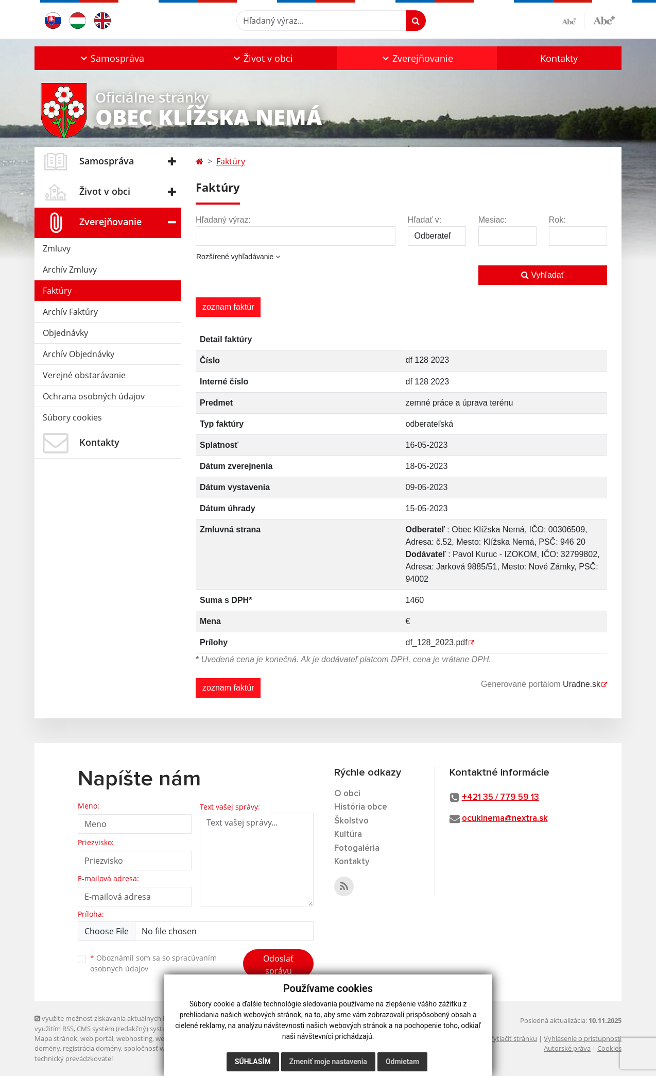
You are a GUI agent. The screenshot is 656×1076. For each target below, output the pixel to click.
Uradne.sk (581, 684)
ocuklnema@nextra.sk (505, 818)
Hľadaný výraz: (223, 219)
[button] (110, 58)
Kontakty (559, 58)
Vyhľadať (542, 275)
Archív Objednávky (78, 354)
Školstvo (351, 821)
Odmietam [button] (402, 1061)
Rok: (557, 219)
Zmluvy (57, 248)
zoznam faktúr (228, 306)
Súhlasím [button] (253, 1061)
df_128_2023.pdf (437, 642)
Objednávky (65, 333)
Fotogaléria (356, 848)
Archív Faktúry (70, 311)
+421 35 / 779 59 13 (500, 797)
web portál (96, 1038)
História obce (360, 807)
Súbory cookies (72, 417)
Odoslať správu (278, 965)
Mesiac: (492, 219)
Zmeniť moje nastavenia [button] (328, 1061)
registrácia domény (92, 1048)
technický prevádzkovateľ (73, 1058)
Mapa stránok (55, 1038)
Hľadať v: (425, 219)
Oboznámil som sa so (153, 963)
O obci (347, 793)
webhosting (134, 1038)
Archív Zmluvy (70, 269)
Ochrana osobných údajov (94, 396)
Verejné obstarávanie (84, 375)
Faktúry (57, 290)
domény (47, 1048)
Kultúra (348, 834)
